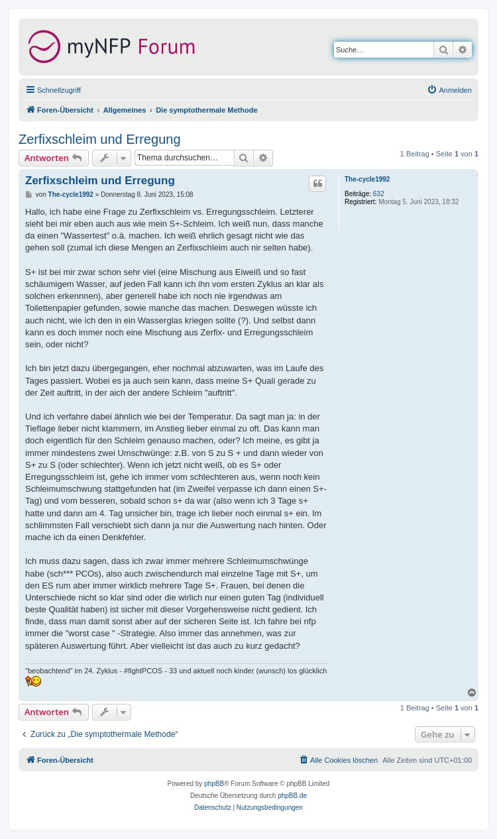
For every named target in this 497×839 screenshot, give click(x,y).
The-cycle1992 (367, 179)
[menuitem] (449, 90)
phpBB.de (292, 795)
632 (378, 193)
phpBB (214, 783)
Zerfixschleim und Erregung (100, 139)
